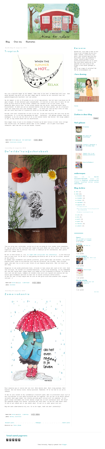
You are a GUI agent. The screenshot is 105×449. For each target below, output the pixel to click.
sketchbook (12, 284)
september (80, 202)
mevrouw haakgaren (81, 256)
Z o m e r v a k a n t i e (17, 294)
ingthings (79, 244)
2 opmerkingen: (26, 282)
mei (78, 217)
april (79, 219)
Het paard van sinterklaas (87, 136)
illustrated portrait (87, 182)
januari (79, 226)
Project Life (94, 178)
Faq (89, 176)
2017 (77, 191)
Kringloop (86, 127)
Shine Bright (87, 269)
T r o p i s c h (11, 51)
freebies (76, 182)
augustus (80, 204)
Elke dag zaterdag (81, 280)
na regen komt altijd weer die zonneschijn (42, 254)
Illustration (13, 142)
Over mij (18, 42)
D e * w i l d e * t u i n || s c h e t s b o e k (26, 151)
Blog (8, 42)
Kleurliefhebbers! (88, 162)
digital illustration (90, 180)
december (80, 196)
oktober (79, 200)
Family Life (79, 176)
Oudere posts (66, 422)
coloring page (77, 180)
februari (80, 223)
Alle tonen (96, 291)
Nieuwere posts (9, 422)
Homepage (38, 422)
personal (19, 142)
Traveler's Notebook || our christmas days (90, 145)
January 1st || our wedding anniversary (89, 154)
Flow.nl (78, 237)
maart (79, 221)
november (80, 198)
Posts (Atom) (17, 425)
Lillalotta (79, 268)
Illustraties (30, 42)
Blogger (64, 444)
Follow (76, 106)
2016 (77, 194)
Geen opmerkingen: (27, 140)
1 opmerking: (25, 414)
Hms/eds (12, 416)
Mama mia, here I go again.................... (90, 259)
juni (78, 215)
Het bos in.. (87, 245)
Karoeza (80, 110)
